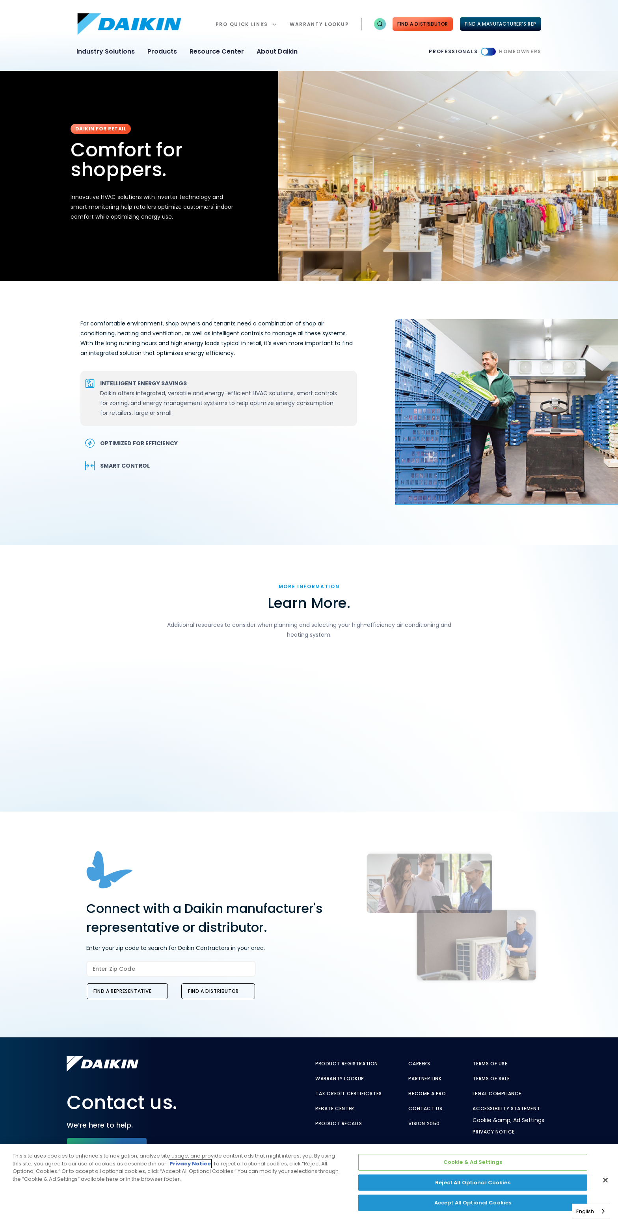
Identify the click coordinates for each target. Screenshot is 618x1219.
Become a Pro (427, 1093)
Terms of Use (490, 1064)
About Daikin (277, 51)
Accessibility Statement (506, 1108)
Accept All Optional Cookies (473, 1202)
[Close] (605, 1180)
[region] (309, 1181)
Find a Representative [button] (122, 991)
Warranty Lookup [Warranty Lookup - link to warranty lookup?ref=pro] (339, 1078)
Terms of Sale (491, 1078)
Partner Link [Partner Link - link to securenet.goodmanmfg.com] (424, 1078)
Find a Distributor (422, 23)
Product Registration (346, 1064)
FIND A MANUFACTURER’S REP (500, 23)
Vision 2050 (424, 1123)
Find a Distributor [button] (213, 991)
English (585, 1211)
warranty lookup (319, 24)
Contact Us (425, 1108)
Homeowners (520, 51)
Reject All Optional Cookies (472, 1182)
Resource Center (217, 51)
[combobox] (591, 1211)
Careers (419, 1064)
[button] (380, 24)
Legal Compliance (497, 1093)
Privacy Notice (493, 1132)
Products (162, 51)
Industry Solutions (105, 51)
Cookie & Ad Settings (473, 1162)
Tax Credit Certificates (348, 1093)
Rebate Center (334, 1108)
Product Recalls (338, 1123)
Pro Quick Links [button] (242, 24)
